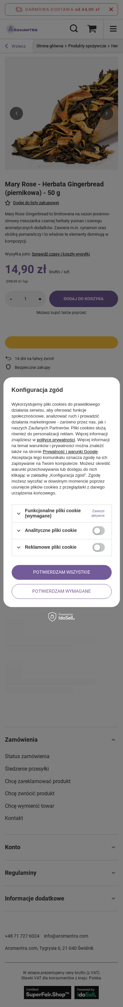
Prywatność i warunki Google (70, 451)
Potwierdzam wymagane (61, 591)
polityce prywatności (56, 440)
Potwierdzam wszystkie (61, 572)
